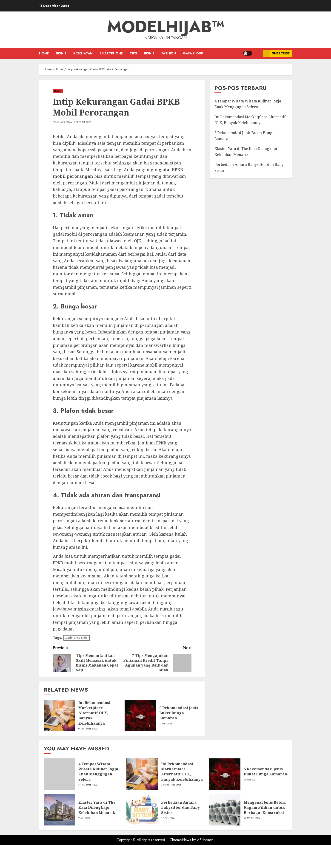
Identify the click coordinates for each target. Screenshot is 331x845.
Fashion (168, 53)
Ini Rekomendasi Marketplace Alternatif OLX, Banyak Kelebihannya (94, 713)
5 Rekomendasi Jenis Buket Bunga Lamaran (178, 713)
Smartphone (111, 53)
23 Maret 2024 (252, 818)
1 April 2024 (168, 818)
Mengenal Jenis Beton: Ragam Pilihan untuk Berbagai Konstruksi (265, 807)
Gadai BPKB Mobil (76, 638)
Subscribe (276, 53)
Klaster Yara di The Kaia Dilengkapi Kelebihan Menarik (96, 807)
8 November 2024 (88, 784)
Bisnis (61, 53)
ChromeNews (180, 839)
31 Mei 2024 (165, 723)
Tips (133, 53)
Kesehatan (83, 53)
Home (44, 53)
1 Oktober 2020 (82, 122)
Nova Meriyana (62, 122)
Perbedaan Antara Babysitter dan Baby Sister (180, 807)
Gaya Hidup (193, 53)
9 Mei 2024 (84, 818)
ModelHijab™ (165, 27)
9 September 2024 (88, 728)
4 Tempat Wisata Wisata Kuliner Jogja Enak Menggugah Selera (98, 771)
